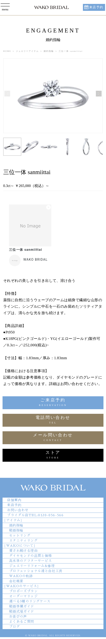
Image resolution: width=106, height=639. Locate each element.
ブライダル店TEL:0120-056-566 (35, 515)
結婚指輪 (16, 530)
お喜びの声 (18, 616)
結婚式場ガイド (21, 611)
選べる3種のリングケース (30, 601)
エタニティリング (23, 540)
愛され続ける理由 (23, 550)
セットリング (19, 535)
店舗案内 (14, 500)
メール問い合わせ (53, 438)
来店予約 (96, 7)
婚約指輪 (16, 525)
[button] (99, 93)
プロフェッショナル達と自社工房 (36, 570)
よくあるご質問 (21, 621)
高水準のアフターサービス (30, 560)
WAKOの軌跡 (21, 576)
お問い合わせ (17, 510)
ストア (53, 455)
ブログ (14, 626)
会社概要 (16, 581)
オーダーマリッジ (23, 596)
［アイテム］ (13, 520)
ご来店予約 (53, 403)
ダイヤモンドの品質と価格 (30, 555)
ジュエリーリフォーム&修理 (32, 565)
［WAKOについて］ (20, 545)
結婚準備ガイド (21, 606)
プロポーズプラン (23, 591)
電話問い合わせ (53, 420)
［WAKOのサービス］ (21, 586)
